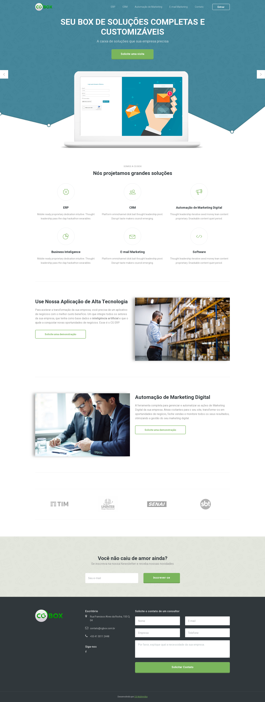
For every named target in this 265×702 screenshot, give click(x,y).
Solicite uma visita (132, 54)
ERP (113, 6)
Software (199, 252)
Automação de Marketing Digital (199, 207)
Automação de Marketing (148, 6)
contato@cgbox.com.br (102, 628)
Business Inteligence (65, 252)
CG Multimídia (141, 697)
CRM (125, 6)
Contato (199, 6)
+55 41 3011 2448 (99, 636)
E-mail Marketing (178, 6)
